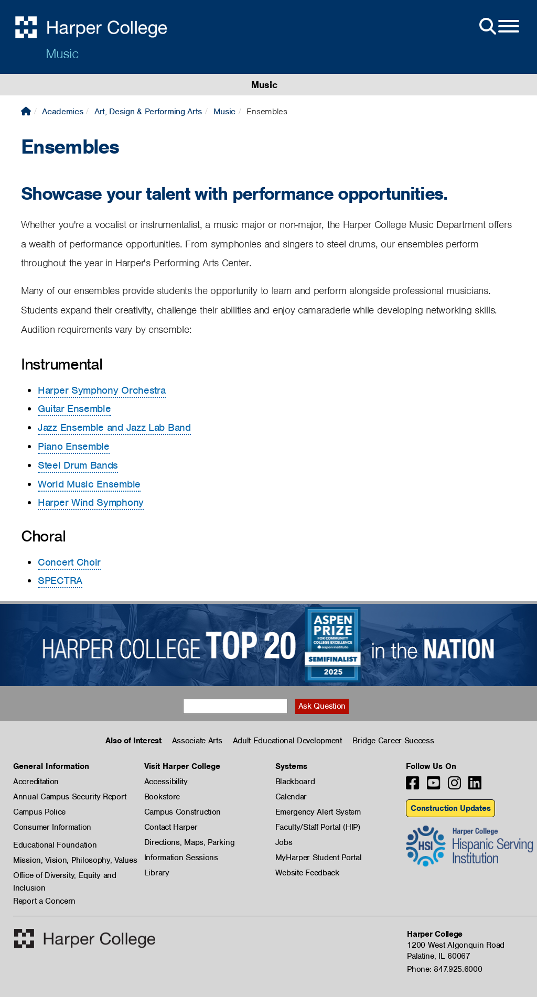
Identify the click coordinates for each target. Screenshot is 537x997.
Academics (62, 111)
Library (156, 873)
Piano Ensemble (74, 446)
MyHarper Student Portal (318, 857)
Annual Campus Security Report (69, 797)
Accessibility (166, 781)
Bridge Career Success (393, 740)
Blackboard (295, 781)
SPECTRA (60, 580)
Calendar (291, 797)
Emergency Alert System (318, 812)
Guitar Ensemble (74, 408)
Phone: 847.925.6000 (444, 969)
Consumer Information (52, 827)
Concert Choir (69, 562)
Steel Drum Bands (78, 465)
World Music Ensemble (89, 484)
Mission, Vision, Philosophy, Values (75, 860)
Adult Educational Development (287, 740)
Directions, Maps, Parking (189, 842)
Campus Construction (182, 812)
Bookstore (162, 797)
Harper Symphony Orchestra (102, 390)
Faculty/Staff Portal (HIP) (317, 827)
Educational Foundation (54, 845)
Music (62, 53)
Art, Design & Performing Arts (148, 111)
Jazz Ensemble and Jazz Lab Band (114, 427)
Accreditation (36, 781)
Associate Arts (197, 740)
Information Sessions (181, 857)
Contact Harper (171, 827)
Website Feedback (307, 873)
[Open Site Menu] (498, 26)
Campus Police (39, 812)
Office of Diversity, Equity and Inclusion (64, 876)
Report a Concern (44, 901)
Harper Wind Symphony (91, 502)
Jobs (284, 842)
